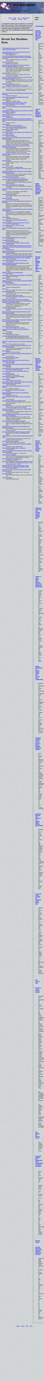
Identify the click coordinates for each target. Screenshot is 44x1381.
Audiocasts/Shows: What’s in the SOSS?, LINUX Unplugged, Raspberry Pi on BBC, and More (14, 103)
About (14, 18)
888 (3, 164)
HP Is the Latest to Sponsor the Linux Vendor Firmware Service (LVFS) (38, 446)
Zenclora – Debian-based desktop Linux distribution (15, 179)
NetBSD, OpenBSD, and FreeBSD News (12, 272)
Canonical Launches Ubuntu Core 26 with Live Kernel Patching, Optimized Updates (38, 743)
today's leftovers (6, 99)
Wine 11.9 (4, 288)
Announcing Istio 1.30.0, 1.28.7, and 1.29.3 (13, 225)
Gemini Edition (25, 18)
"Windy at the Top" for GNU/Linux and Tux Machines (15, 329)
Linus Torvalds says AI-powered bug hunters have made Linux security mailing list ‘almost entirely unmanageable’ (16, 56)
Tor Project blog (37, 981)
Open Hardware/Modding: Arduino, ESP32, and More (15, 243)
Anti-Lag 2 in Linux (7, 62)
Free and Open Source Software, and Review (13, 421)
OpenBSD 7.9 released (8, 84)
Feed (24, 19)
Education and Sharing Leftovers (10, 357)
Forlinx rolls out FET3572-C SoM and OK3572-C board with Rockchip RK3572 (38, 188)
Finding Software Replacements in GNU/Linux (14, 448)
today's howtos (6, 124)
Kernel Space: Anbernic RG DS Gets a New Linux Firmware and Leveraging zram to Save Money (17, 382)
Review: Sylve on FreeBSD (9, 454)
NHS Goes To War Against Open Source (12, 295)
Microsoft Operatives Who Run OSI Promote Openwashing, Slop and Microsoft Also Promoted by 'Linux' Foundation (17, 257)
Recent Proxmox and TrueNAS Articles (12, 458)
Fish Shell (4, 473)
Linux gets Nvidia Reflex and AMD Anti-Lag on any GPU (16, 431)
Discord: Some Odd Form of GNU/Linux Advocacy (15, 260)
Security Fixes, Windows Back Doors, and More (14, 237)
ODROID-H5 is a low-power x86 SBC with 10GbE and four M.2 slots (38, 35)
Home (10, 18)
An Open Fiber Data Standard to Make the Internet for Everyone (38, 1250)
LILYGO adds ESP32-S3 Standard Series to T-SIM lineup (38, 113)
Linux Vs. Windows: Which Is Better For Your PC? (14, 86)
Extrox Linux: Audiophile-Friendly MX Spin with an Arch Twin (17, 461)
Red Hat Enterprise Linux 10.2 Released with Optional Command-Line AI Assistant (16, 146)
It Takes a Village (6, 307)
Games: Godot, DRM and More (10, 129)
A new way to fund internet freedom (38, 990)
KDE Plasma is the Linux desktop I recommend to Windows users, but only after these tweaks (17, 320)
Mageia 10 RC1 (6, 73)
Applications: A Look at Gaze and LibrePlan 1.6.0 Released (17, 275)
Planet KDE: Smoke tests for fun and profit (13, 184)
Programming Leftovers (8, 135)
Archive (20, 19)
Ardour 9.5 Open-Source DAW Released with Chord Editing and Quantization (38, 581)
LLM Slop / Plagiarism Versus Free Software (13, 390)
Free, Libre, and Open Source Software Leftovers (14, 220)
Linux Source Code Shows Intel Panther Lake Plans (15, 371)
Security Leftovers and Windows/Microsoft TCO (14, 126)
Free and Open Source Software (10, 176)
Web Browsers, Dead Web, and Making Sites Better (15, 97)
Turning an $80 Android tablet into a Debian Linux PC (15, 336)
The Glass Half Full (7, 194)
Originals (14, 19)
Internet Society (37, 1241)
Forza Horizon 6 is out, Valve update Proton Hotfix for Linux (17, 132)
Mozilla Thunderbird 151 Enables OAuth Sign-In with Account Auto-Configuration (39, 673)
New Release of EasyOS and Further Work (13, 376)
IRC (19, 18)
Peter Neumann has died (8, 291)
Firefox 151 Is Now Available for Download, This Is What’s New (38, 899)
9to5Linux (38, 252)
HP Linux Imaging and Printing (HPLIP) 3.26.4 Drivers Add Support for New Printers (38, 264)
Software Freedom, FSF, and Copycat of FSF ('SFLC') (16, 222)
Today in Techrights (7, 198)
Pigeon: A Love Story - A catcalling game (12, 167)
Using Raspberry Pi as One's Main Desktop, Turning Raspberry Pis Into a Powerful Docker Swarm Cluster (15, 466)
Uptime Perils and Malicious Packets (11, 400)
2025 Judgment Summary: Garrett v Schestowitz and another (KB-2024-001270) (15, 48)
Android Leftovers (6, 160)
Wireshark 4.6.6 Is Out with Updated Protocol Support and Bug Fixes (38, 513)
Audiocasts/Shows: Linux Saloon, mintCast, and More (15, 368)
